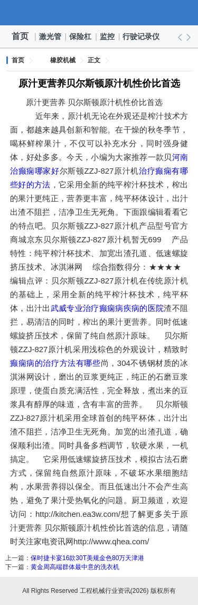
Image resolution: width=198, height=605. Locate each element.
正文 (94, 60)
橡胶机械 (63, 60)
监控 (108, 36)
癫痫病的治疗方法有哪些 (55, 362)
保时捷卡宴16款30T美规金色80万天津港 (87, 558)
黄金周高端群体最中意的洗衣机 (75, 567)
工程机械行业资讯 (99, 13)
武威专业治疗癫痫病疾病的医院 (107, 308)
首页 (20, 36)
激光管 (50, 36)
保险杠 (80, 36)
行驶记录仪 (141, 36)
